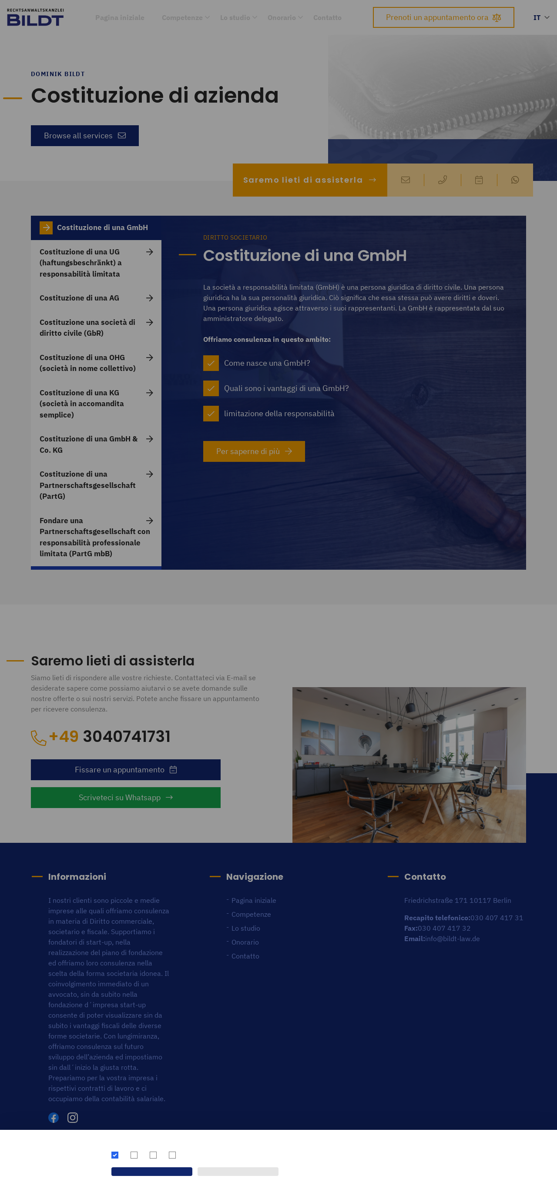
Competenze (182, 17)
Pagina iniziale (119, 17)
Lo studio (235, 17)
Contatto (327, 17)
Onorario (282, 17)
